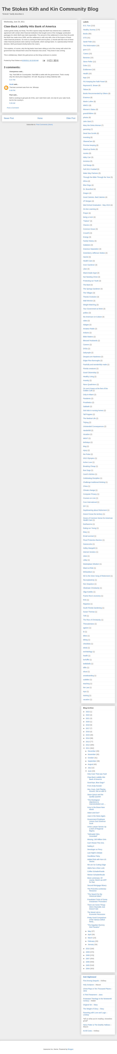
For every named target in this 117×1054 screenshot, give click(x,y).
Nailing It (90, 846)
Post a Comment (13, 108)
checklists (87, 644)
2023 (88, 712)
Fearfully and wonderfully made (95, 365)
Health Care (87, 261)
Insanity (86, 380)
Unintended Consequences (93, 426)
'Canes (85, 54)
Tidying (86, 422)
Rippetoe (86, 604)
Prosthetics (87, 402)
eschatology (87, 652)
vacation (86, 700)
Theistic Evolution (90, 297)
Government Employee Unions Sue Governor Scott (96, 821)
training (86, 696)
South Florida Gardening (92, 608)
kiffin (85, 668)
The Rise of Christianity (92, 620)
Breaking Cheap (89, 466)
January (91, 944)
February (91, 941)
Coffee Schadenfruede (95, 871)
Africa (85, 181)
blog (84, 446)
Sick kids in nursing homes (93, 410)
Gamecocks (87, 544)
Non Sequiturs (88, 584)
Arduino (86, 333)
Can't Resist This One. (95, 843)
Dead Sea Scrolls (89, 133)
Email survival (88, 536)
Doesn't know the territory (92, 514)
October (91, 758)
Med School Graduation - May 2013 (96, 205)
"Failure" (86, 221)
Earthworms (87, 524)
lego (84, 78)
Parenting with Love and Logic (94, 1013)
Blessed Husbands (90, 341)
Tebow (85, 89)
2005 (88, 965)
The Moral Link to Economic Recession (96, 913)
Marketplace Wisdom (91, 564)
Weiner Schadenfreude (96, 875)
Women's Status (89, 109)
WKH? (85, 438)
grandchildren (88, 113)
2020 (88, 722)
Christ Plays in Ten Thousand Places (97, 989)
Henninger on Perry (94, 849)
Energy (85, 237)
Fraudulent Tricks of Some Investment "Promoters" (97, 901)
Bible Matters (88, 337)
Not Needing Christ (90, 277)
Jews (85, 556)
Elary (85, 532)
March (90, 938)
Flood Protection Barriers (92, 540)
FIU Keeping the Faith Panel (94, 82)
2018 (88, 725)
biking (85, 640)
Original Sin (87, 1005)
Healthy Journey (89, 30)
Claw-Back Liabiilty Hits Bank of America (96, 778)
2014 (88, 738)
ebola (85, 648)
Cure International (90, 502)
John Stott (87, 121)
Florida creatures (89, 369)
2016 (88, 732)
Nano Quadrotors (89, 384)
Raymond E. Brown (90, 85)
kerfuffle (86, 660)
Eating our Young (89, 528)
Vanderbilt (87, 430)
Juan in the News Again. (96, 816)
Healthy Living (88, 377)
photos (85, 117)
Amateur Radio (88, 329)
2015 (88, 735)
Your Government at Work (93, 309)
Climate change (89, 490)
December (92, 751)
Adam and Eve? (93, 813)
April (90, 934)
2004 (88, 969)
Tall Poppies (87, 414)
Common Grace (89, 229)
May (89, 931)
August (90, 764)
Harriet (85, 257)
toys (84, 691)
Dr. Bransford (88, 189)
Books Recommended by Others (95, 93)
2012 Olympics (88, 458)
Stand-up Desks (89, 149)
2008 (88, 955)
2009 (88, 952)
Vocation (86, 434)
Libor (85, 269)
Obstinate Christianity (91, 588)
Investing (86, 137)
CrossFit (86, 233)
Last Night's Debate (94, 853)
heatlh (85, 656)
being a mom (88, 217)
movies (85, 153)
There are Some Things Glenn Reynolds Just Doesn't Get (96, 907)
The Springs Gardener (91, 289)
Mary (96, 1005)
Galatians (86, 245)
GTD (85, 38)
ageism (86, 628)
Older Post (70, 118)
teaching (86, 684)
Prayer (85, 213)
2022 (88, 715)
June (90, 771)
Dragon (86, 193)
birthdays (86, 442)
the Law (86, 687)
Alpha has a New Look (95, 868)
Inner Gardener (89, 265)
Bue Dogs (87, 470)
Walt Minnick (88, 301)
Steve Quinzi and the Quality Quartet (95, 796)
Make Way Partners (90, 173)
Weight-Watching (89, 305)
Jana (85, 991)
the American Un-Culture (92, 317)
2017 (88, 728)
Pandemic (87, 398)
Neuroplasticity (88, 580)
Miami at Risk (88, 568)
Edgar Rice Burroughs (91, 361)
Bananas (86, 58)
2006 (88, 962)
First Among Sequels (91, 981)
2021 (88, 718)
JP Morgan (87, 201)
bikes (85, 636)
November (92, 754)
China (85, 486)
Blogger (70, 1049)
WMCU (86, 105)
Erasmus (86, 97)
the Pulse (86, 454)
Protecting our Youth (90, 281)
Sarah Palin (87, 42)
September (92, 761)
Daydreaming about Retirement (95, 510)
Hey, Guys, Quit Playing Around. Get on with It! (96, 790)
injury (85, 450)
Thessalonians (88, 624)
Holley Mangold (89, 548)
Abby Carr (87, 157)
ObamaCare (87, 141)
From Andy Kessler (94, 786)
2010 (88, 949)
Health (85, 74)
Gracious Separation (91, 249)
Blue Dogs (87, 185)
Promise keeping (89, 145)
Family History (88, 241)
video (85, 321)
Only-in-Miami (88, 395)
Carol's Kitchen (89, 474)
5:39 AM (12, 103)
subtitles (86, 680)
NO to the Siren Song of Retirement (96, 576)
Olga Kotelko (88, 592)
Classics (86, 225)
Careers (86, 345)
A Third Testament (90, 995)
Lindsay (86, 1015)
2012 (88, 745)
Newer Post (9, 118)
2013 (88, 742)
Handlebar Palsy (93, 856)
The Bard (86, 285)
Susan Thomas (89, 612)
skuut (85, 672)
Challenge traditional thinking (94, 482)
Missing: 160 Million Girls (96, 839)
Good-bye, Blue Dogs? (96, 783)
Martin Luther (88, 101)
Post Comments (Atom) (44, 124)
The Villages (88, 293)
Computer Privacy (90, 494)
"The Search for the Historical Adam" (94, 895)
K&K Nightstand (89, 977)
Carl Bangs (87, 165)
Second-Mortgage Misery (96, 885)
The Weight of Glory (90, 1009)
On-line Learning (89, 209)
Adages (86, 325)
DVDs (85, 349)
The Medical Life (89, 418)
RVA (85, 600)
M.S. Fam (87, 26)
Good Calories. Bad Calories (94, 197)
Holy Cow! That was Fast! (97, 774)
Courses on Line (89, 498)
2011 (88, 748)
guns (85, 50)
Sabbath (86, 406)
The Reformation (89, 46)
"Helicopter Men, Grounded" (93, 835)
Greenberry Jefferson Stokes (94, 253)
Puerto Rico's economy (92, 596)
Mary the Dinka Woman (92, 125)
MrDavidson (87, 572)
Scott (11, 84)
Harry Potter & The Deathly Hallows (96, 1025)
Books (85, 34)
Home (40, 118)
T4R (84, 616)
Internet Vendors (89, 552)
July (89, 768)
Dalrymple (87, 353)
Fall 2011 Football (90, 169)
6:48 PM (12, 90)
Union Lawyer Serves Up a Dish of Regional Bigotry (96, 829)
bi (83, 632)
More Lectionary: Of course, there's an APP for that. (97, 880)
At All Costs (87, 1031)
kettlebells (87, 664)
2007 (88, 959)
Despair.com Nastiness (92, 357)
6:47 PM (12, 80)
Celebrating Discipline (91, 478)
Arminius (86, 161)
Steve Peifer (87, 62)
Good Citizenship (89, 373)
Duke (85, 65)
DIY (84, 506)
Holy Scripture (88, 985)
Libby (85, 560)
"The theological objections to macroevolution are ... (96, 802)
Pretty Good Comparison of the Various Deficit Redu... (96, 920)
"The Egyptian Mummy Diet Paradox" (96, 926)
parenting (86, 129)
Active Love (87, 462)
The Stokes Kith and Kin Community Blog (50, 9)
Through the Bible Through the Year (96, 177)
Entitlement (87, 70)
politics (85, 313)
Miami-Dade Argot (90, 273)
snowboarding (88, 676)
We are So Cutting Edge (96, 865)
